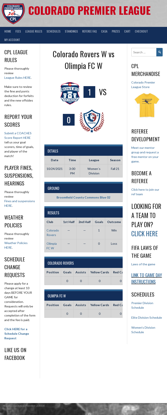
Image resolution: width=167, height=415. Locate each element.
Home (7, 31)
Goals (67, 272)
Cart (127, 31)
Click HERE (144, 233)
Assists (80, 272)
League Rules (33, 31)
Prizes (116, 31)
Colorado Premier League (89, 10)
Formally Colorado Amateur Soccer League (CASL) (131, 405)
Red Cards (120, 272)
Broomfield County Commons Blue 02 (83, 197)
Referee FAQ (89, 31)
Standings (71, 31)
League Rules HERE (17, 77)
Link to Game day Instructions (146, 278)
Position (53, 272)
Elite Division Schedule (146, 317)
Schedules (53, 31)
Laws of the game (143, 264)
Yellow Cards (99, 272)
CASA (104, 31)
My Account (12, 39)
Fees (18, 31)
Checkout (141, 31)
